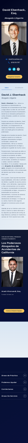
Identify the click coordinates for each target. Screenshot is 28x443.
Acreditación (19, 87)
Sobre (7, 87)
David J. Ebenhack (7, 103)
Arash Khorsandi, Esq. (11, 291)
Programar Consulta (14, 76)
